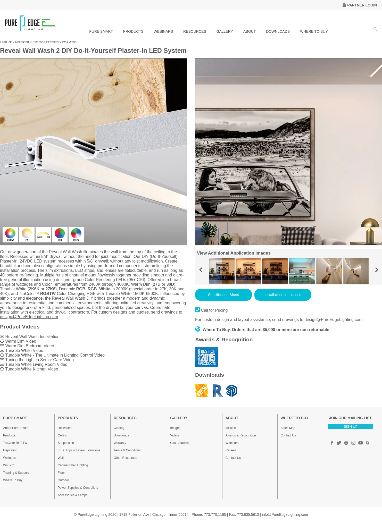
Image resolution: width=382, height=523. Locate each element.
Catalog (119, 428)
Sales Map (288, 428)
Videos (174, 435)
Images (175, 428)
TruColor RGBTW (15, 443)
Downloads (121, 435)
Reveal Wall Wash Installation (30, 336)
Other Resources (125, 458)
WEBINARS (163, 31)
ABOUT (249, 31)
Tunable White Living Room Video (33, 364)
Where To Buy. (213, 329)
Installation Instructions (282, 295)
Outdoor (63, 480)
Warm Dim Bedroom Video (27, 346)
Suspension (66, 443)
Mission (231, 428)
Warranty (120, 443)
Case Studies (179, 443)
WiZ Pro (8, 465)
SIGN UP (351, 426)
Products (6, 42)
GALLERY (225, 31)
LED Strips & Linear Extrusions (79, 450)
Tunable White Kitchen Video (29, 369)
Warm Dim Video (18, 341)
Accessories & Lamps (72, 495)
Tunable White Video (21, 350)
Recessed (22, 42)
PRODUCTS (133, 31)
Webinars (232, 443)
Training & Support (16, 473)
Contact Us (233, 458)
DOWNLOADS (278, 31)
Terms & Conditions (127, 450)
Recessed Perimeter (45, 42)
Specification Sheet (223, 295)
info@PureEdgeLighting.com (285, 514)
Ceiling (62, 435)
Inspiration (10, 450)
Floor (61, 473)
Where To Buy (12, 480)
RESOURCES (194, 31)
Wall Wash (69, 42)
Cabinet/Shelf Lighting (73, 465)
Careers (231, 450)
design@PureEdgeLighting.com (29, 317)
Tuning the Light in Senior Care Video (37, 360)
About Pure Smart (15, 428)
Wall (61, 458)
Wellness (9, 458)
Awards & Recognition (241, 435)
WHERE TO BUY (314, 31)
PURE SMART (101, 31)
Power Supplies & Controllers (78, 488)
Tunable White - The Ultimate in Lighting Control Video (52, 355)
